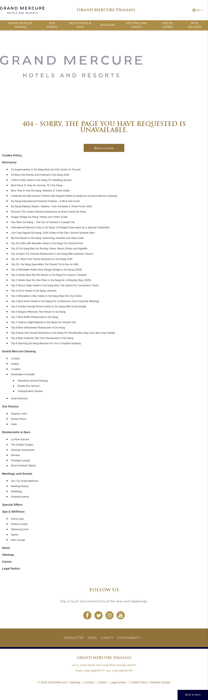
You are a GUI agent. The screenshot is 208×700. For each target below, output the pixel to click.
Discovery (107, 25)
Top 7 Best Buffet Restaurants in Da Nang (34, 317)
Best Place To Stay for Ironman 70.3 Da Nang (36, 185)
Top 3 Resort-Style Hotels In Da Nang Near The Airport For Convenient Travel (54, 285)
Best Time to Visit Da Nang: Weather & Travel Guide (40, 190)
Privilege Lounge (20, 460)
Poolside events (20, 496)
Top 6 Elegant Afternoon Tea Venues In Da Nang (38, 311)
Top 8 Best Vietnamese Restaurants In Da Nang (38, 327)
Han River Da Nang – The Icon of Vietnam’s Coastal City (43, 222)
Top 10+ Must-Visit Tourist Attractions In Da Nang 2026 (42, 259)
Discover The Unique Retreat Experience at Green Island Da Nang (48, 211)
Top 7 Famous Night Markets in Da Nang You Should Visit (43, 322)
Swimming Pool (19, 529)
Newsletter (74, 638)
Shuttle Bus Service (28, 386)
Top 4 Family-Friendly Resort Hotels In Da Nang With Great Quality (48, 306)
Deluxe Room (18, 419)
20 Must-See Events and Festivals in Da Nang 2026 (40, 174)
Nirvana (15, 455)
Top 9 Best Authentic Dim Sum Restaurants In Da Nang (42, 338)
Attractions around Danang (32, 380)
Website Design (160, 682)
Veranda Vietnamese (23, 450)
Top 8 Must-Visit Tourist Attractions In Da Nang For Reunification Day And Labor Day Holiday (63, 332)
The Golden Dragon (22, 444)
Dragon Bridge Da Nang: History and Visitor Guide (39, 217)
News (6, 547)
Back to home (104, 148)
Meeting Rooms (20, 486)
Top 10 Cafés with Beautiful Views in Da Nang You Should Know (47, 243)
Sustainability (128, 638)
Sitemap (8, 554)
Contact (15, 358)
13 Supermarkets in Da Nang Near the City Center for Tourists (46, 169)
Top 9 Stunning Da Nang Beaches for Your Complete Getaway (46, 343)
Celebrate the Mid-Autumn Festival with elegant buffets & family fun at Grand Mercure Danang (64, 196)
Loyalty (107, 638)
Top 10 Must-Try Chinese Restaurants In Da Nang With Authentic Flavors (52, 253)
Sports (14, 534)
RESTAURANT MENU (23, 465)
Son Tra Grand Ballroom (24, 481)
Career (7, 561)
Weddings (16, 491)
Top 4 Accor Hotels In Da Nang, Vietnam (33, 290)
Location (16, 369)
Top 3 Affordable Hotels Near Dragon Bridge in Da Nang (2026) (46, 269)
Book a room (193, 694)
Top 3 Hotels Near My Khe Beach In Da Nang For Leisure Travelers (49, 275)
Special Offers (167, 25)
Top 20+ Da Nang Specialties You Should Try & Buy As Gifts (45, 264)
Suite (14, 424)
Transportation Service (30, 391)
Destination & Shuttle (23, 374)
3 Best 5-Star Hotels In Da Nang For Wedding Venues (41, 180)
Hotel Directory (19, 398)
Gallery (15, 363)
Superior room (19, 413)
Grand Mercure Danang (21, 25)
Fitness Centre (19, 524)
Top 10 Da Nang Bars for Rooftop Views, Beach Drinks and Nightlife (49, 248)
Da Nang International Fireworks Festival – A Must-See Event (45, 201)
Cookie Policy (12, 155)
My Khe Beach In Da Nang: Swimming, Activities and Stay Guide (47, 238)
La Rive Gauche (20, 439)
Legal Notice (11, 568)
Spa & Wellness (13, 511)
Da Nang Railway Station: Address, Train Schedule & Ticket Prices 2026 (51, 206)
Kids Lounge (18, 540)
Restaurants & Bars (80, 25)
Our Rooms (52, 25)
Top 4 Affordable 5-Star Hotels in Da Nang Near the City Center (46, 296)
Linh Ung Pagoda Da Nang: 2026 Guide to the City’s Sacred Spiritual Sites (53, 232)
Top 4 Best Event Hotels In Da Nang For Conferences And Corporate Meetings (55, 301)
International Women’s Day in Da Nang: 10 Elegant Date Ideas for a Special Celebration (60, 227)
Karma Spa (17, 518)
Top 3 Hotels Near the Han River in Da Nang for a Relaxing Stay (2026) (51, 280)
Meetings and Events (136, 25)
